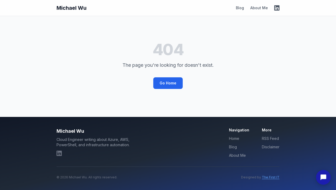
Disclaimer (270, 147)
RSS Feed (270, 138)
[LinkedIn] (276, 8)
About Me (259, 8)
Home (234, 138)
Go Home (168, 83)
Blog (240, 8)
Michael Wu (71, 8)
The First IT (270, 177)
